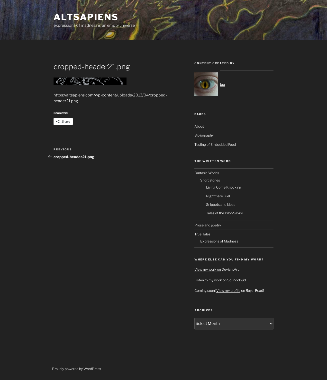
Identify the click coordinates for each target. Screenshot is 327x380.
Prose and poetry (207, 225)
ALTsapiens (86, 17)
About (199, 126)
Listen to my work (208, 280)
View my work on (207, 269)
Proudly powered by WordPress (76, 369)
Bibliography (204, 135)
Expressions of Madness (219, 241)
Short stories (210, 180)
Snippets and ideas (220, 204)
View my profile (228, 290)
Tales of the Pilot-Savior (224, 213)
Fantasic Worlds (206, 173)
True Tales (202, 234)
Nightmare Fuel (218, 196)
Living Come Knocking (223, 187)
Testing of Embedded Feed (215, 144)
